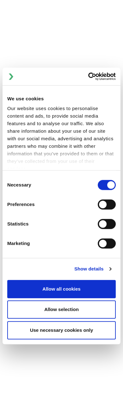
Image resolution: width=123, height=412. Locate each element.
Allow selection (61, 309)
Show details (89, 268)
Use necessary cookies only (61, 330)
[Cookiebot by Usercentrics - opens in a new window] (88, 76)
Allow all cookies (62, 289)
